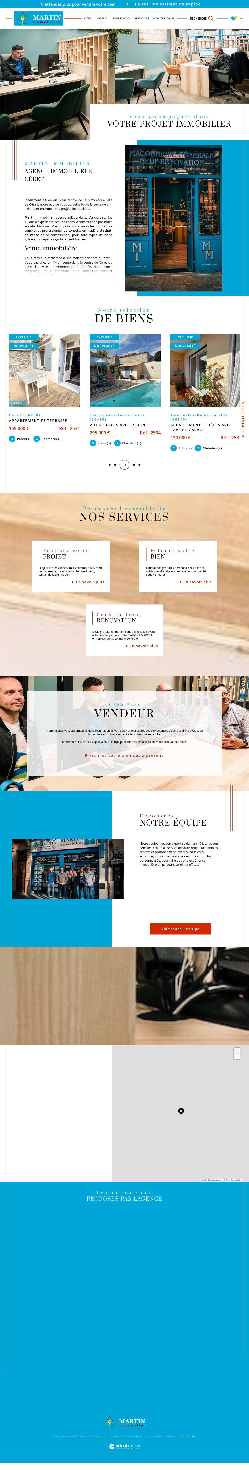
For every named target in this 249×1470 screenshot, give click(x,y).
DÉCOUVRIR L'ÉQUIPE (163, 18)
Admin (159, 1444)
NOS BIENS (101, 18)
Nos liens (168, 1444)
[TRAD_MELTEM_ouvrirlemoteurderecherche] (202, 18)
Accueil (88, 18)
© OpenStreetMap (232, 1187)
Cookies (192, 1444)
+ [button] (237, 1058)
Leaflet (204, 1187)
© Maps (215, 1187)
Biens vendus (141, 18)
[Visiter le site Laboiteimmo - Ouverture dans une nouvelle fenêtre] (124, 1458)
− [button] (237, 1064)
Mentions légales (147, 1444)
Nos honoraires (117, 1444)
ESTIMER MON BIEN (120, 18)
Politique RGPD (180, 1444)
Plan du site (131, 1444)
